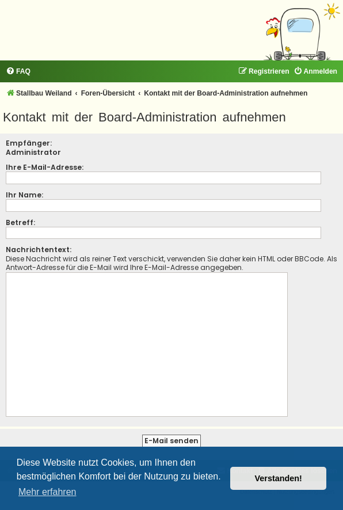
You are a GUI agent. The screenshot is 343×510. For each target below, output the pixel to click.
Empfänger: (29, 143)
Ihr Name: (24, 195)
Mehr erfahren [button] (47, 492)
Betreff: (20, 222)
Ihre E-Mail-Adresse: (44, 167)
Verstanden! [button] (278, 478)
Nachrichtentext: (38, 249)
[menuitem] (18, 71)
